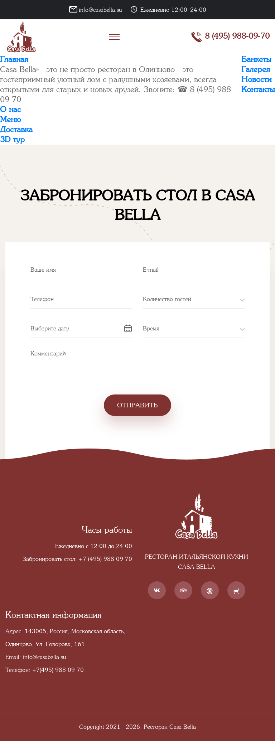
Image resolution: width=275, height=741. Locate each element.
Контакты (258, 89)
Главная (14, 59)
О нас (10, 109)
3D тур (12, 139)
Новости (256, 79)
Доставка (16, 129)
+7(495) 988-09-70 (58, 670)
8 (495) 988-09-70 (230, 37)
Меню (10, 119)
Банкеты (256, 59)
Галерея (255, 69)
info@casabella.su (100, 9)
